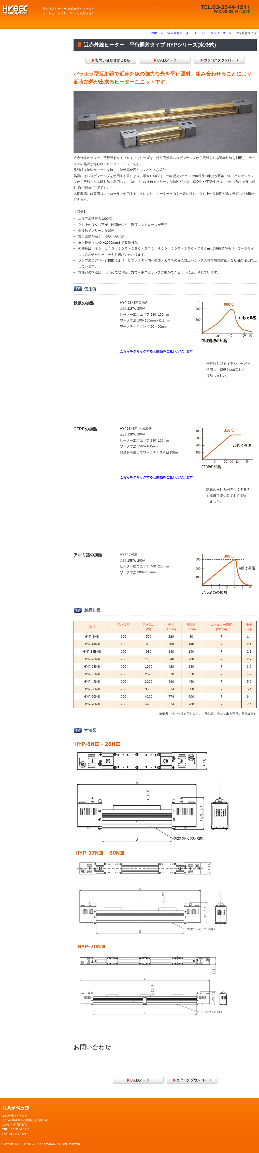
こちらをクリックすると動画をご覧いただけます (156, 351)
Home (153, 33)
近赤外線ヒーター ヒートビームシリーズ (196, 33)
